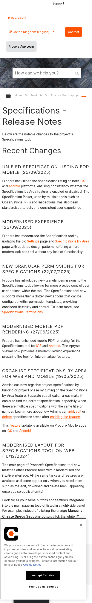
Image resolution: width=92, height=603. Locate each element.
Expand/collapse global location (83, 95)
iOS (82, 181)
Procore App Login (21, 46)
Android (15, 186)
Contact (73, 32)
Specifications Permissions (22, 312)
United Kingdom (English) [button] (30, 32)
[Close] (81, 524)
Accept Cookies (43, 575)
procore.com (17, 17)
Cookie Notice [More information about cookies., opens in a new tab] (32, 564)
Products (37, 95)
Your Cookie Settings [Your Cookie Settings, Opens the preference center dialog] (43, 586)
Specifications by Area (72, 241)
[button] (77, 73)
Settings (33, 241)
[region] (43, 559)
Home (19, 95)
